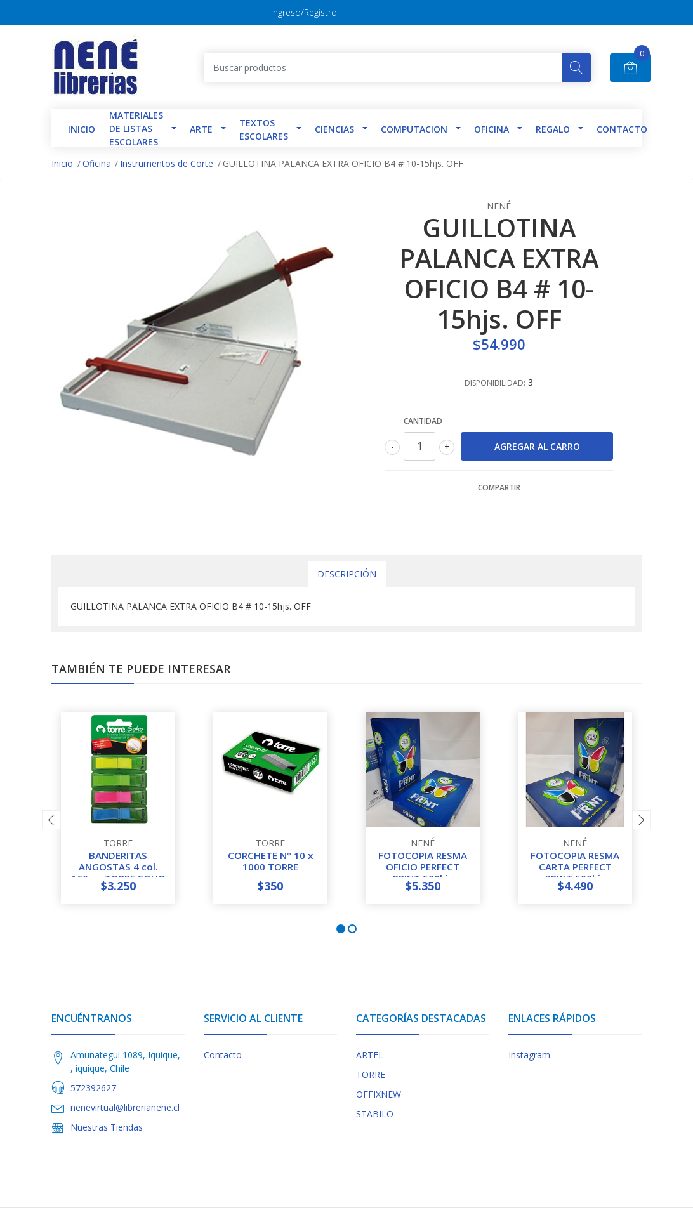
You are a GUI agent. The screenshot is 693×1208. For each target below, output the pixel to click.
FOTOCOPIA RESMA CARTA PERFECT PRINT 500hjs (575, 866)
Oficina (491, 129)
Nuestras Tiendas (106, 1127)
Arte (201, 129)
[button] (340, 928)
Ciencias (334, 129)
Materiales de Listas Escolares (136, 128)
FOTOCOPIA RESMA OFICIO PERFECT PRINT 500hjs (422, 866)
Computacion (414, 129)
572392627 (93, 1088)
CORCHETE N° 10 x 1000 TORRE (270, 861)
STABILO (374, 1114)
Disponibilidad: (495, 383)
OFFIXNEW (378, 1094)
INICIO (81, 129)
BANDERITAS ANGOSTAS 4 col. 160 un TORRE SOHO (118, 866)
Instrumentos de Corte (166, 163)
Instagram (529, 1055)
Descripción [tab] (346, 574)
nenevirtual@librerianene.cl (125, 1107)
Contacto (622, 129)
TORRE (370, 1074)
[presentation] (51, 819)
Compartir (499, 487)
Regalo (553, 129)
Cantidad (423, 421)
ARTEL (369, 1055)
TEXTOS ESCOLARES (263, 129)
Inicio (62, 163)
